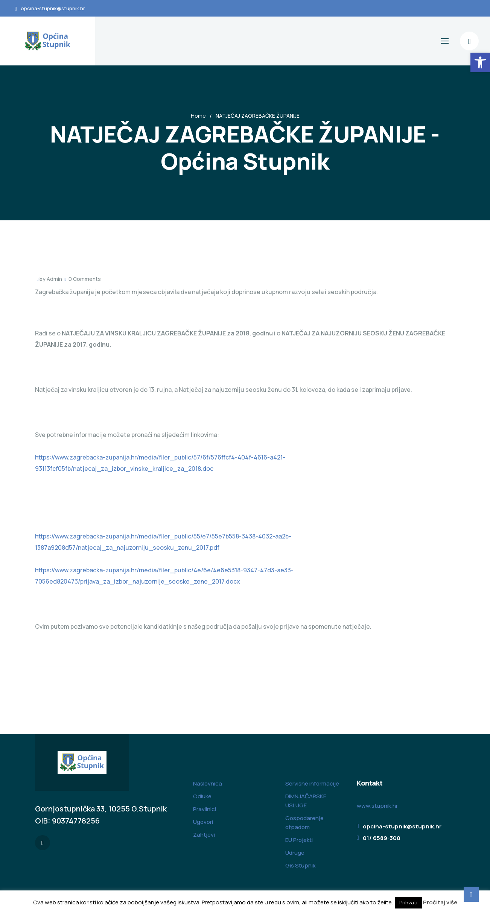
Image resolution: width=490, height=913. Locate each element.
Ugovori (203, 822)
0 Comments (84, 278)
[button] (480, 62)
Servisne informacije (312, 783)
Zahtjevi (204, 835)
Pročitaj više (440, 902)
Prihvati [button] (408, 902)
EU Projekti (299, 840)
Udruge (294, 853)
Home (198, 115)
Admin (54, 278)
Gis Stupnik (300, 865)
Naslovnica (207, 783)
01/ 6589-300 (381, 838)
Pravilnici (204, 809)
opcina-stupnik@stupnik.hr (53, 8)
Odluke (202, 796)
